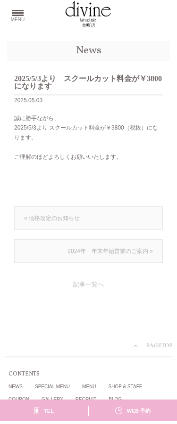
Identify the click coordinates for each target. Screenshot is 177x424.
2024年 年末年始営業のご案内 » (110, 251)
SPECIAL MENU (52, 387)
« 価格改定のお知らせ (52, 218)
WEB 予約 (139, 411)
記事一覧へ (88, 285)
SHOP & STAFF (125, 387)
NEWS (15, 387)
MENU (89, 387)
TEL (49, 411)
